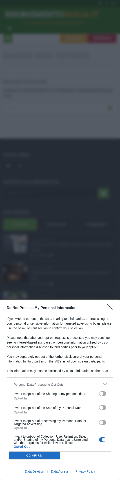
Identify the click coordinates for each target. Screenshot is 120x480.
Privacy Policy (85, 471)
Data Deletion (34, 471)
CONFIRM (34, 455)
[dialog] (60, 389)
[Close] (111, 308)
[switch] (102, 393)
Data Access (60, 471)
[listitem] (60, 384)
